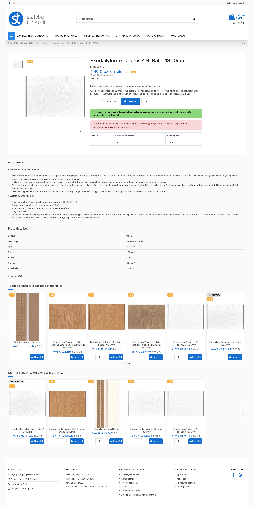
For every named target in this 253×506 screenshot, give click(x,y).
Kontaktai (181, 479)
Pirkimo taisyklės (129, 483)
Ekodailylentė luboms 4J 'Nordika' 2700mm (106, 343)
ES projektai (183, 487)
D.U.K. (124, 487)
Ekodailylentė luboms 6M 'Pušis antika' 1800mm (28, 343)
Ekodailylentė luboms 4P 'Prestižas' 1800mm (186, 430)
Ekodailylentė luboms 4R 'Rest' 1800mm (146, 430)
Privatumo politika (186, 483)
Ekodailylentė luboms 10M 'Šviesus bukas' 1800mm (67, 430)
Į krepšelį (130, 101)
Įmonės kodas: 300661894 (79, 475)
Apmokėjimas (127, 479)
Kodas (93, 67)
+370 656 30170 (19, 484)
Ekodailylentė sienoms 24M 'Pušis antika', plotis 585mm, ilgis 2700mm (185, 345)
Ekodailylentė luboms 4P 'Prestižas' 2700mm (146, 343)
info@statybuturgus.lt (22, 488)
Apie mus (181, 475)
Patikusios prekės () (234, 3)
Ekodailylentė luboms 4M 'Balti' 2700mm (28, 430)
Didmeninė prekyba (130, 491)
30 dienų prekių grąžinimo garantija (138, 495)
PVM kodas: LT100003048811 (80, 479)
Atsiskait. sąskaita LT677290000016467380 (87, 487)
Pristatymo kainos (130, 475)
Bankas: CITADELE (74, 483)
